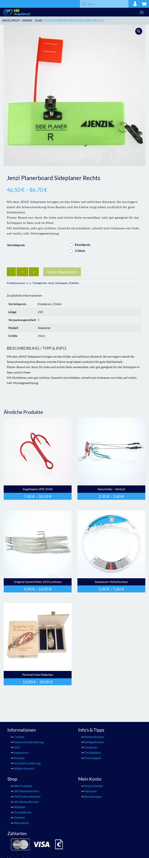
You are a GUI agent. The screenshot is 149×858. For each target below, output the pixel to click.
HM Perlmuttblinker (27, 796)
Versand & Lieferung (27, 763)
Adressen (90, 791)
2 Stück (80, 250)
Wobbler (19, 807)
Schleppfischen (94, 742)
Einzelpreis (82, 244)
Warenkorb (21, 823)
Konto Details (93, 786)
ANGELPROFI (11, 20)
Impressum (21, 752)
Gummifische (22, 812)
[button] (138, 31)
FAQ (17, 747)
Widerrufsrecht (24, 768)
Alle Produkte (23, 786)
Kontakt (19, 758)
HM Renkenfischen (26, 802)
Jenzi (38, 20)
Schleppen (61, 283)
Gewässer (90, 747)
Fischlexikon (92, 752)
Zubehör (74, 283)
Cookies (19, 737)
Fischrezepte (92, 758)
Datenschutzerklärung (28, 742)
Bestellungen (93, 796)
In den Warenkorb (62, 271)
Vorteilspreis (16, 245)
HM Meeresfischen (26, 791)
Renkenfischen (94, 737)
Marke (27, 20)
